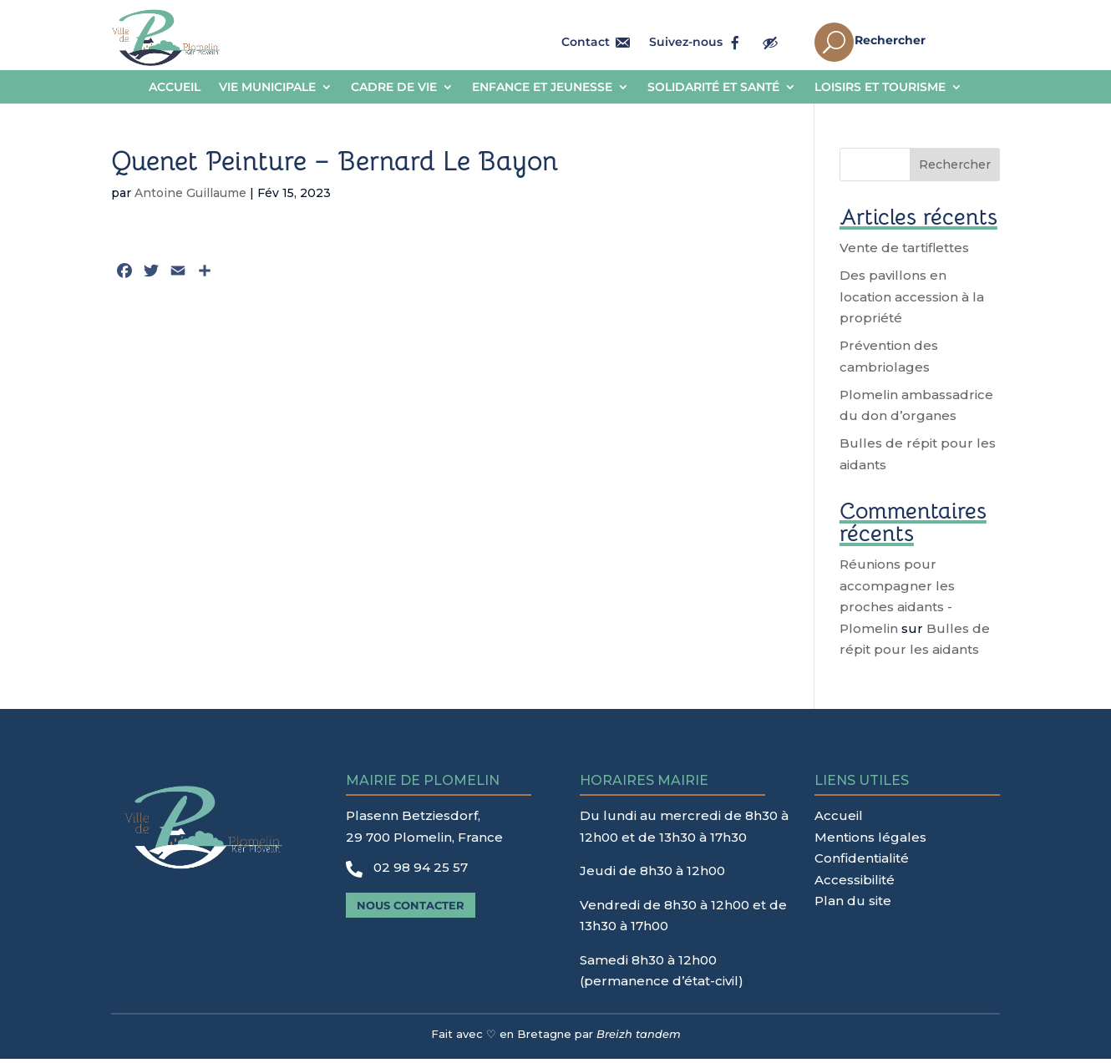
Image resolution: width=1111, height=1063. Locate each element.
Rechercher (955, 168)
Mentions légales (870, 841)
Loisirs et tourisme (880, 87)
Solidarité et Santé (713, 87)
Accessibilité (854, 884)
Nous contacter (410, 909)
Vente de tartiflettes (904, 252)
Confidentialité (861, 862)
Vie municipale (267, 87)
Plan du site (852, 905)
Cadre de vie (394, 87)
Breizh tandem (638, 1038)
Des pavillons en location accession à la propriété (912, 300)
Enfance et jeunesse (542, 87)
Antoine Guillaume (190, 197)
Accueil (174, 87)
